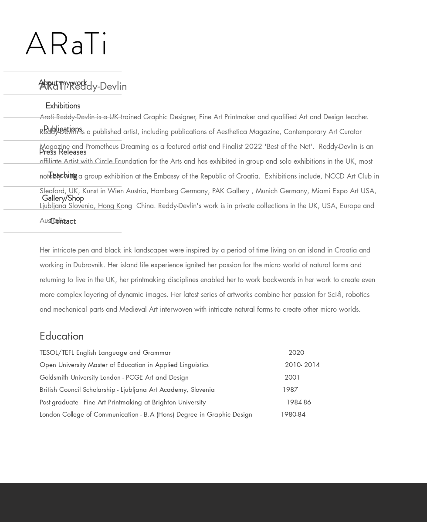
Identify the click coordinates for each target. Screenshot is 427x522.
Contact (62, 221)
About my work (62, 82)
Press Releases (62, 152)
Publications (62, 129)
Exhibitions (62, 105)
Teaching (62, 175)
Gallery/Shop (63, 198)
